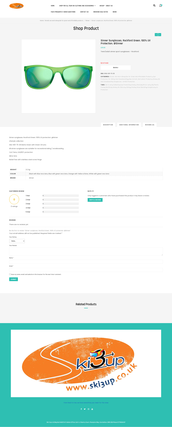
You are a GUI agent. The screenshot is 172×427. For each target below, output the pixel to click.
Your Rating (12, 237)
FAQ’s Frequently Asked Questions (63, 12)
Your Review (13, 245)
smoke (133, 87)
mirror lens (147, 85)
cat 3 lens (108, 85)
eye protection (126, 85)
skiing (128, 87)
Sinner (88, 21)
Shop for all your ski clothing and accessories (76, 5)
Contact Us (84, 12)
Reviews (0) (149, 125)
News (115, 12)
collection (116, 85)
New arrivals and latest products (140, 79)
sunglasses (151, 87)
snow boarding (142, 87)
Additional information (129, 125)
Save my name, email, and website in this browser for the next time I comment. (36, 274)
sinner (115, 87)
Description (108, 125)
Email (11, 266)
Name (11, 258)
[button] (161, 5)
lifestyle (139, 85)
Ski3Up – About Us (106, 5)
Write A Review (95, 200)
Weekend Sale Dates (100, 12)
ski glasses (122, 87)
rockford (109, 87)
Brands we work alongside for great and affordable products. (64, 21)
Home (53, 5)
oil (152, 85)
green (133, 85)
